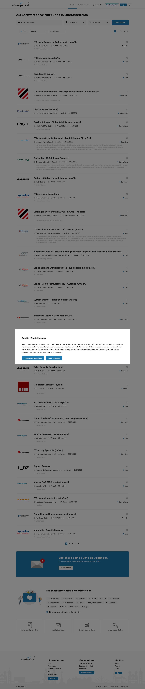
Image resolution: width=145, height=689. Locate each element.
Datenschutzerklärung (54, 352)
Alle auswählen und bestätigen (33, 358)
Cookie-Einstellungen (54, 358)
